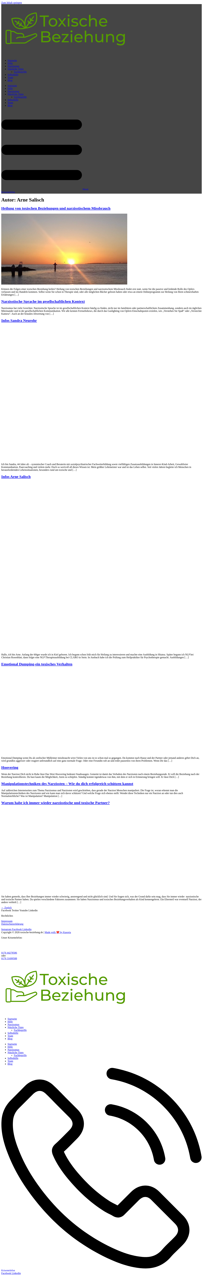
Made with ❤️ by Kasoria (58, 932)
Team (10, 77)
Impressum (6, 921)
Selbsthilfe (13, 74)
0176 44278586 (9, 952)
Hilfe (10, 63)
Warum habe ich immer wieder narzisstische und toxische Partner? (55, 803)
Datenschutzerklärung (12, 924)
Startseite (12, 60)
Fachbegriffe (20, 71)
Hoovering (9, 767)
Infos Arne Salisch (16, 477)
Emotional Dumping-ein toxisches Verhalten (36, 664)
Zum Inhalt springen (11, 2)
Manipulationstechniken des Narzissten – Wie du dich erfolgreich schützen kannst (67, 784)
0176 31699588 (9, 958)
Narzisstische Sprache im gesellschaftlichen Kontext (43, 301)
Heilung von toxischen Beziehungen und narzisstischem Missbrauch (55, 208)
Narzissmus (13, 66)
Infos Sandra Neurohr (19, 320)
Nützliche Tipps (16, 69)
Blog (10, 80)
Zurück (6, 907)
